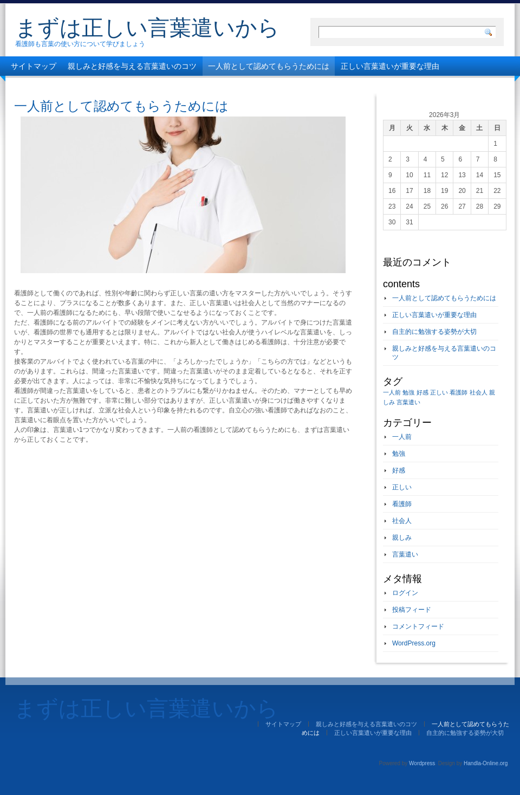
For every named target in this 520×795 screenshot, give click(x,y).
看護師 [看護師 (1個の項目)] (458, 392)
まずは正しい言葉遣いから (147, 28)
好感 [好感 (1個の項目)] (422, 392)
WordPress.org (413, 643)
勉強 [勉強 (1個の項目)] (408, 392)
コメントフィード (418, 626)
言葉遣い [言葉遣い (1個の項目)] (408, 402)
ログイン (405, 593)
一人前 (402, 437)
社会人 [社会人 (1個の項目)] (478, 392)
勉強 (398, 453)
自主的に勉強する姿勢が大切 (60, 85)
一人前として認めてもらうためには (268, 66)
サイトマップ (33, 66)
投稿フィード (411, 609)
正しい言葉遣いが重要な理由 (390, 66)
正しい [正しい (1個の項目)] (439, 392)
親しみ (402, 537)
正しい (402, 487)
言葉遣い (405, 554)
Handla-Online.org (486, 763)
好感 (398, 470)
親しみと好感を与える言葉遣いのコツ (132, 66)
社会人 (402, 521)
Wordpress (422, 763)
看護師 (402, 504)
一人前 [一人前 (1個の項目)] (392, 392)
